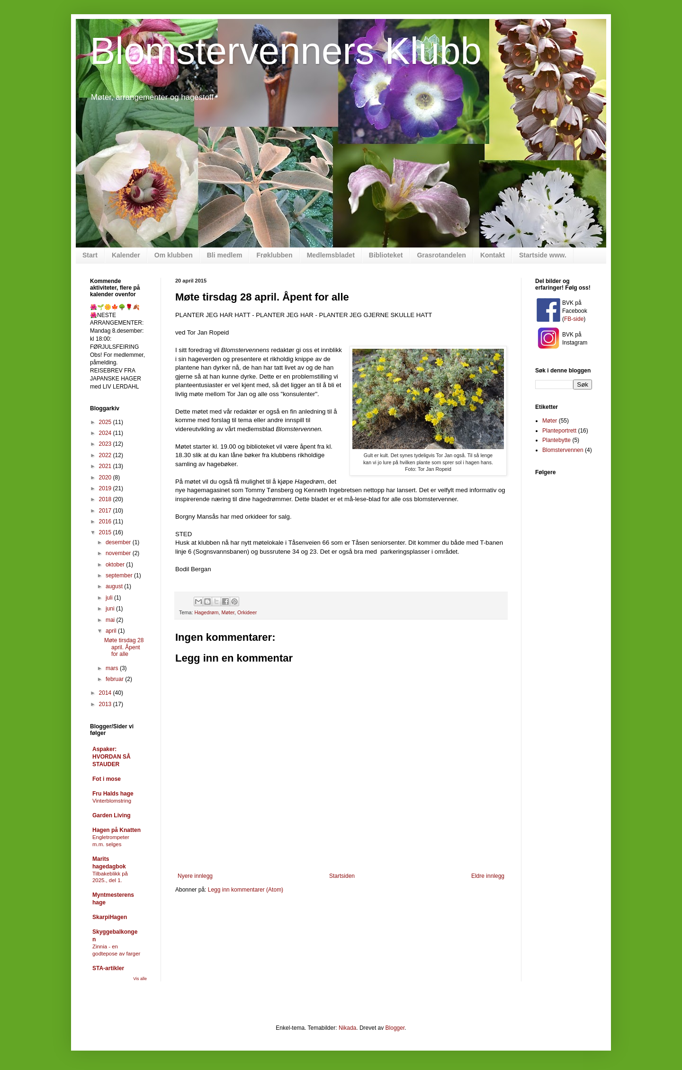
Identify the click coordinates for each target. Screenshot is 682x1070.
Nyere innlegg (195, 876)
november (119, 553)
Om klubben (173, 255)
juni (111, 608)
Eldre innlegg (487, 876)
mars (113, 668)
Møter (227, 612)
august (115, 586)
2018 (106, 499)
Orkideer (247, 612)
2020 (106, 477)
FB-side (573, 319)
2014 (106, 693)
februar (115, 679)
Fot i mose (106, 779)
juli (110, 597)
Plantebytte (556, 440)
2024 (106, 433)
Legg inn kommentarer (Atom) (245, 889)
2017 (106, 510)
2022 (106, 455)
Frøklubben (274, 255)
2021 (106, 466)
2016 (106, 521)
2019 (106, 488)
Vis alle (140, 978)
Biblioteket (386, 255)
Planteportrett (559, 430)
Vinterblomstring (111, 801)
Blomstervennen (562, 450)
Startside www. (542, 255)
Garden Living (111, 815)
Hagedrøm (206, 612)
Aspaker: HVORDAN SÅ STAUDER (111, 757)
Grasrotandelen (441, 255)
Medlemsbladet (331, 255)
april (112, 631)
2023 (106, 444)
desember (119, 542)
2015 (106, 532)
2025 (106, 422)
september (120, 575)
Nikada (347, 1028)
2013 (106, 704)
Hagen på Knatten (116, 830)
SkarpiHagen (109, 917)
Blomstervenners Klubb (286, 51)
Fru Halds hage (113, 793)
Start (90, 255)
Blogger (395, 1028)
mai (111, 620)
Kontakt (492, 255)
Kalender (126, 255)
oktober (116, 564)
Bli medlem (224, 255)
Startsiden (342, 876)
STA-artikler (108, 968)
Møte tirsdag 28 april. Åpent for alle (124, 647)
